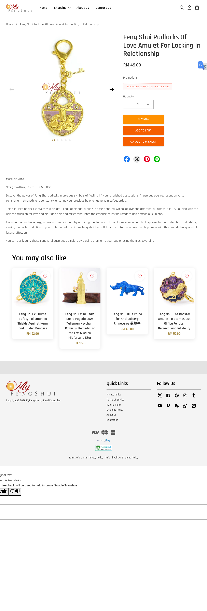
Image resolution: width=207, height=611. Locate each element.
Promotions (130, 78)
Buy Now (143, 119)
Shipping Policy (115, 409)
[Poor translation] (14, 492)
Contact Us (103, 8)
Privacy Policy (114, 394)
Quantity (128, 96)
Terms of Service (115, 399)
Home (43, 8)
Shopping (62, 8)
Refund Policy (114, 404)
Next (112, 89)
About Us (83, 8)
